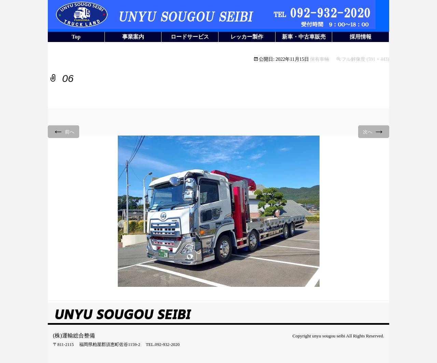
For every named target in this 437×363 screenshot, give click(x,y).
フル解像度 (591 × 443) (365, 59)
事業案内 (133, 37)
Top (76, 37)
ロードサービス (190, 37)
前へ (63, 131)
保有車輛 (319, 59)
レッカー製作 (246, 37)
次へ (374, 131)
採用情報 (360, 37)
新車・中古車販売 (304, 37)
